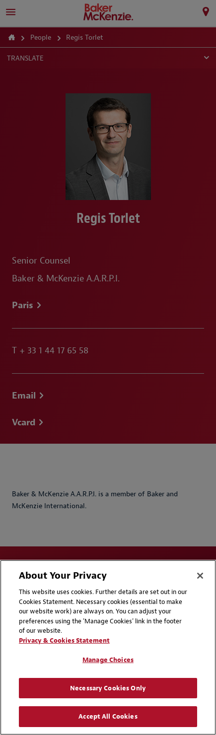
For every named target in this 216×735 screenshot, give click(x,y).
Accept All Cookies (107, 716)
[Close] (200, 576)
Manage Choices (108, 660)
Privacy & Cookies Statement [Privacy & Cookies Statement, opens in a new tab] (64, 640)
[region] (108, 647)
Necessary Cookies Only (108, 688)
